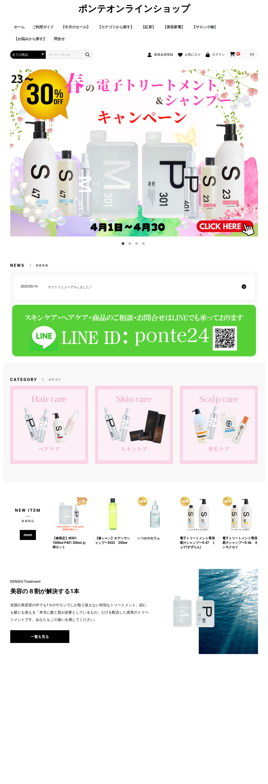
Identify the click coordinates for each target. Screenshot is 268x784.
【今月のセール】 (75, 27)
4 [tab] (144, 244)
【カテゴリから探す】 (116, 27)
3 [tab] (137, 244)
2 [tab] (130, 244)
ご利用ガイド (43, 27)
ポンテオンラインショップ (134, 8)
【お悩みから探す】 (30, 39)
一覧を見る (40, 637)
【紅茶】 (148, 27)
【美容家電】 (174, 27)
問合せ (59, 39)
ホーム (19, 27)
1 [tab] (124, 244)
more (28, 535)
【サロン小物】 (205, 27)
